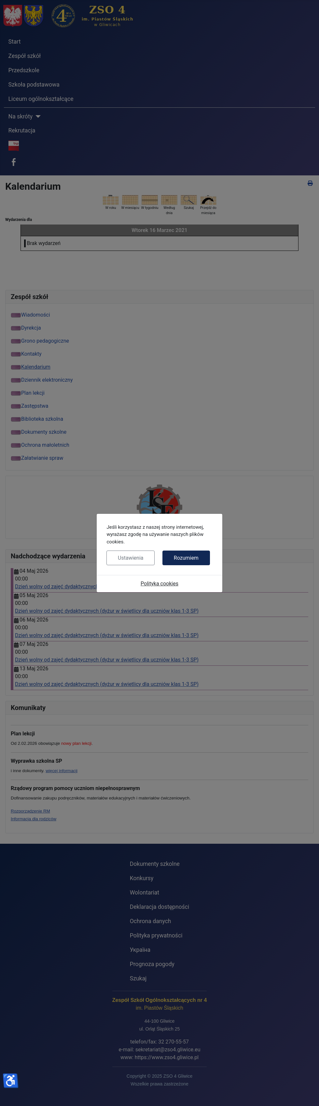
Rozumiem (186, 558)
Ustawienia (130, 558)
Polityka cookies (159, 583)
